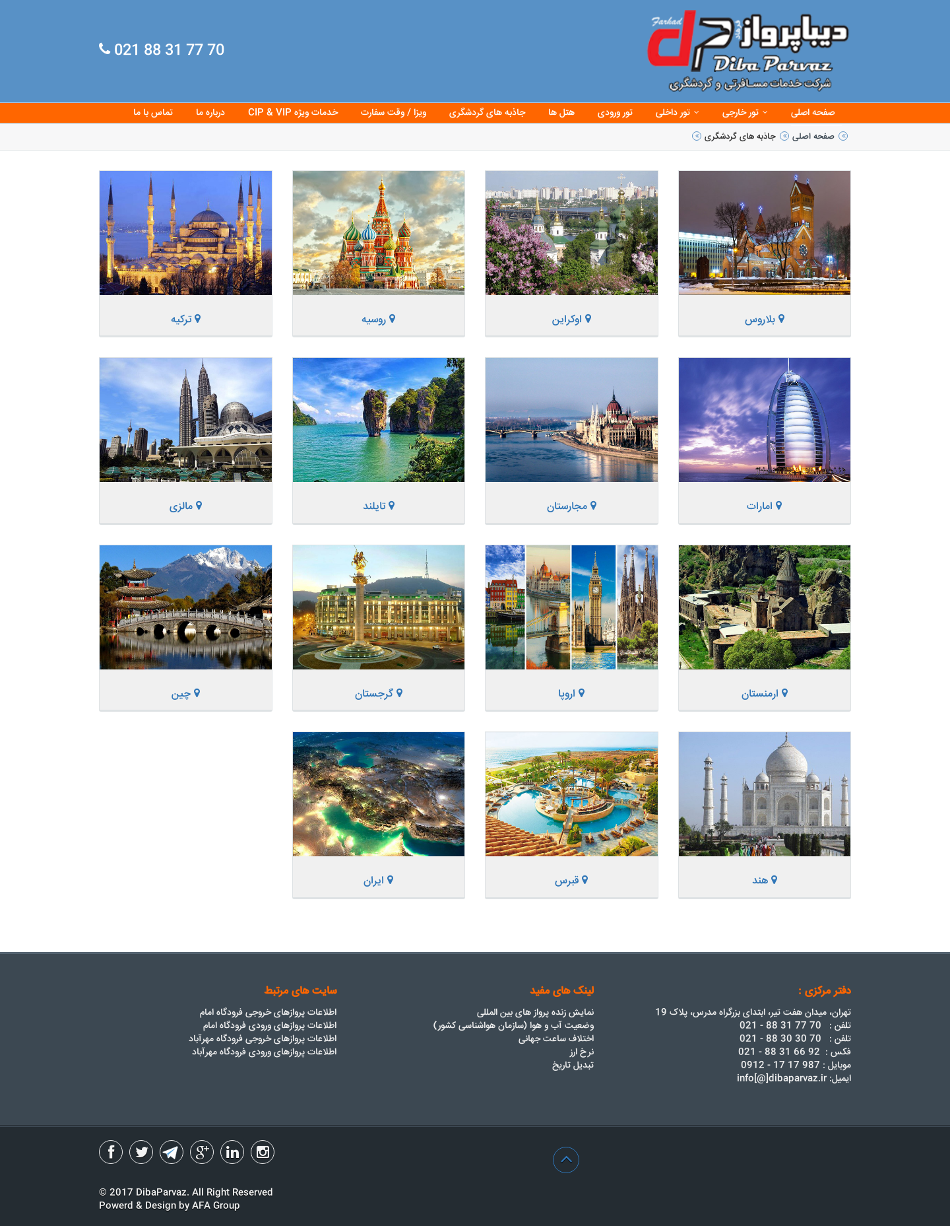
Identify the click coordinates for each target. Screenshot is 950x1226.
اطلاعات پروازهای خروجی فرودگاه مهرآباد (262, 1039)
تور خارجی (745, 113)
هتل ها (561, 113)
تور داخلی (677, 113)
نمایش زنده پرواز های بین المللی (535, 1012)
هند (764, 881)
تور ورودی (615, 113)
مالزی (186, 506)
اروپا (571, 694)
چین (186, 694)
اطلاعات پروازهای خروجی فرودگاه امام (268, 1012)
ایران (378, 881)
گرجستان (378, 694)
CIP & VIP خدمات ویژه (293, 113)
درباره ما (210, 113)
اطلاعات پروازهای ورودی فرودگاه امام (269, 1026)
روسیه (378, 320)
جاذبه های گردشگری (487, 113)
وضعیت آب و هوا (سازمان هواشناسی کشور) (513, 1026)
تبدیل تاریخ (573, 1065)
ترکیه (186, 320)
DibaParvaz (161, 1193)
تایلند (379, 506)
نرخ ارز (582, 1052)
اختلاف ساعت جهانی (556, 1039)
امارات (764, 506)
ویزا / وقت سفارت (393, 113)
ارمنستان (765, 694)
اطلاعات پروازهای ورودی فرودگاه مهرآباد (264, 1052)
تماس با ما (153, 113)
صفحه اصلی (813, 113)
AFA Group (216, 1206)
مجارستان (571, 506)
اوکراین (571, 320)
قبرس (571, 881)
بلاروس (764, 320)
